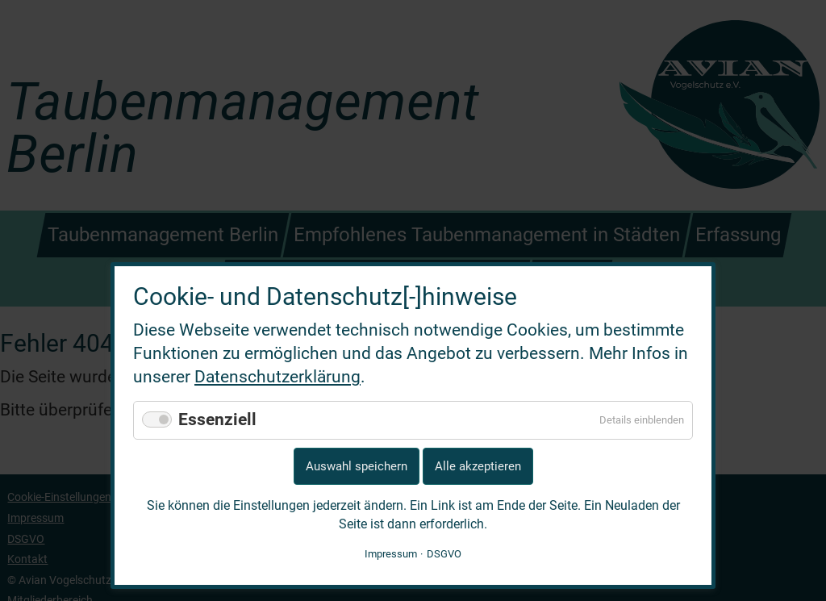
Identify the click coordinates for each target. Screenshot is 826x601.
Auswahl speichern (356, 466)
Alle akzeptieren (478, 466)
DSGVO (444, 554)
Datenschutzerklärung (277, 376)
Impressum (391, 554)
